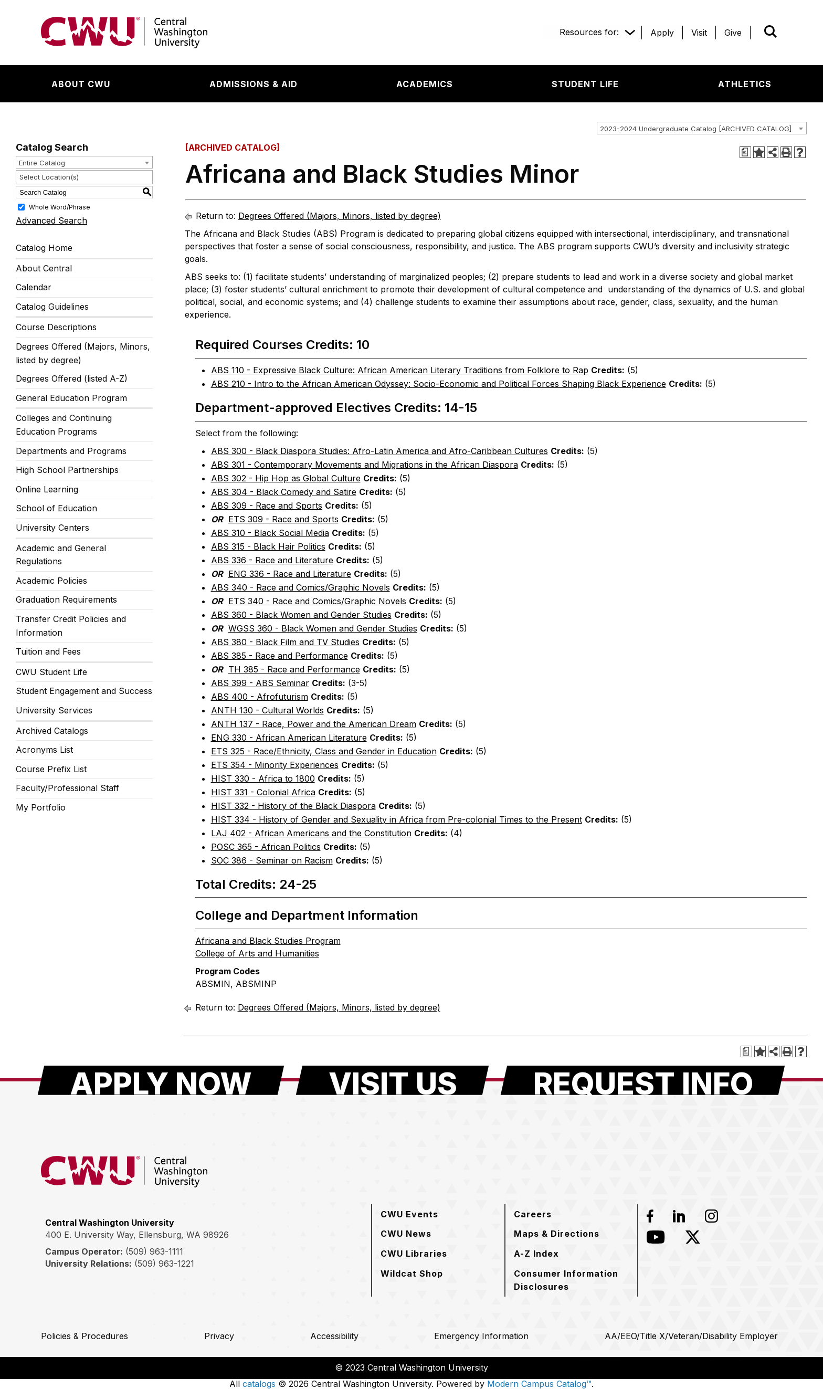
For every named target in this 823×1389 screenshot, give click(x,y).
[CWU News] (406, 1233)
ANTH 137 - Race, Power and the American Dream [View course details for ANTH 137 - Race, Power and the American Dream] (313, 724)
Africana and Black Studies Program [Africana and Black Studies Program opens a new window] (268, 940)
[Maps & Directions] (556, 1233)
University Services (54, 710)
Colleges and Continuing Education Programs (64, 425)
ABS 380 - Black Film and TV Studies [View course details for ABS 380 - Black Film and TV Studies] (285, 642)
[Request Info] (643, 1080)
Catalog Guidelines (52, 306)
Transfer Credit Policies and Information (71, 626)
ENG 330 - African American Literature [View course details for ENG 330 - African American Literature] (289, 737)
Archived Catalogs (52, 730)
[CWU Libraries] (414, 1253)
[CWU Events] (409, 1214)
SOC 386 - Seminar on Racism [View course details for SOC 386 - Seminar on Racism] (272, 860)
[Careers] (533, 1214)
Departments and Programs (71, 451)
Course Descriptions (56, 327)
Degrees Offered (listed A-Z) (72, 378)
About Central (44, 268)
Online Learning (47, 489)
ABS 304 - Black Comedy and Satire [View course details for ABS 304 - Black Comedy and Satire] (283, 492)
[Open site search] (770, 31)
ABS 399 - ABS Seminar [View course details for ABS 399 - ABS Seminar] (260, 683)
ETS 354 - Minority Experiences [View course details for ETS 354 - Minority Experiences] (275, 765)
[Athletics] (745, 84)
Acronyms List (44, 749)
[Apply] (662, 32)
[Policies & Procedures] (84, 1336)
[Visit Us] (392, 1080)
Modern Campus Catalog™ (539, 1384)
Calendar (33, 287)
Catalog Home (44, 248)
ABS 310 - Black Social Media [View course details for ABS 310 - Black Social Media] (270, 533)
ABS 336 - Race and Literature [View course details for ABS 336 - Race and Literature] (272, 560)
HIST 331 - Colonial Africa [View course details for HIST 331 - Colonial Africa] (263, 792)
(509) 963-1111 (154, 1251)
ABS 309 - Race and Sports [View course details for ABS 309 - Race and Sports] (266, 505)
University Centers (52, 527)
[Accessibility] (334, 1336)
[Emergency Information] (481, 1336)
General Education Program (71, 398)
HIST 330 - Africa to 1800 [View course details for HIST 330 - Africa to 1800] (263, 778)
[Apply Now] (161, 1080)
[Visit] (699, 32)
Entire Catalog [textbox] (42, 163)
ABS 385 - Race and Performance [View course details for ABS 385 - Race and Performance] (279, 655)
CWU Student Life (51, 672)
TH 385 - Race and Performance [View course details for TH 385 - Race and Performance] (294, 669)
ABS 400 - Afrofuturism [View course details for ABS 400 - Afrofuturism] (259, 696)
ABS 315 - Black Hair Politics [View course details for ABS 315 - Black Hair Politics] (268, 546)
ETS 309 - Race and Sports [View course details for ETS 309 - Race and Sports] (283, 519)
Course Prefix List (51, 769)
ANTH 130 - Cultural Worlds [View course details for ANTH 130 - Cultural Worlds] (267, 710)
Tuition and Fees (48, 651)
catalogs (259, 1384)
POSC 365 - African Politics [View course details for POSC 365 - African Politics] (266, 846)
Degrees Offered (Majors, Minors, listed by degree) (83, 353)
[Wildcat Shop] (412, 1273)
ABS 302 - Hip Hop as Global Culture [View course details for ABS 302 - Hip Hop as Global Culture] (286, 478)
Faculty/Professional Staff (67, 788)
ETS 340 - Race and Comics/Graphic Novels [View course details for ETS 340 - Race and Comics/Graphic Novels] (317, 601)
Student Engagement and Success (84, 691)
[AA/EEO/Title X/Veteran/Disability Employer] (691, 1336)
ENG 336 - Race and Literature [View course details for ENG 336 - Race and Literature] (289, 574)
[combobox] (702, 128)
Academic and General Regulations (61, 555)
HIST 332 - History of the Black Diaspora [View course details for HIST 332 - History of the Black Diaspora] (293, 806)
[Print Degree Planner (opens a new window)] (745, 152)
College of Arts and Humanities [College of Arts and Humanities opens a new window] (257, 953)
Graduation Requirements (66, 599)
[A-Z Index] (536, 1253)
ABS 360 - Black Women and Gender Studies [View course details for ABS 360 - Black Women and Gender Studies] (301, 614)
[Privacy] (219, 1336)
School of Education (56, 508)
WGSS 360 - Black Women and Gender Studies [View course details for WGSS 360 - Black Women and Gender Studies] (322, 628)
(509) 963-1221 (164, 1263)
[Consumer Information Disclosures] (571, 1280)
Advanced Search (51, 220)
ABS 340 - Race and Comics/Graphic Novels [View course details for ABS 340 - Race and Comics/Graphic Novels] (300, 587)
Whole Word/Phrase (59, 207)
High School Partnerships (67, 470)
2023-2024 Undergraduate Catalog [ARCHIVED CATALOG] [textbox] (696, 128)
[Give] (733, 32)
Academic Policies (51, 580)
